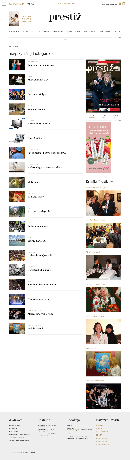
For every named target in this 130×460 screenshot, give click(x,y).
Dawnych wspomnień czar (95, 284)
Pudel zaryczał (35, 328)
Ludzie (25, 31)
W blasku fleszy (36, 196)
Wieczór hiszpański (93, 252)
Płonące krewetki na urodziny (96, 316)
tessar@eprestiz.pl (43, 435)
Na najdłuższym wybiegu (40, 299)
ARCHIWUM (99, 425)
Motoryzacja (14, 31)
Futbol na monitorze (38, 226)
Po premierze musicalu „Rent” (97, 188)
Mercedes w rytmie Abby (40, 313)
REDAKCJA (98, 428)
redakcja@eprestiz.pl (18, 437)
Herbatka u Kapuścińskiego (96, 220)
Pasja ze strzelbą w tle (39, 211)
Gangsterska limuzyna (39, 269)
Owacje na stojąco (37, 94)
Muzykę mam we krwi (39, 79)
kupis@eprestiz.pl (43, 427)
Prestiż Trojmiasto (102, 444)
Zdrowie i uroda (73, 31)
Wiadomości (105, 31)
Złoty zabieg (34, 182)
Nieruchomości (90, 31)
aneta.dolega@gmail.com (74, 429)
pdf (115, 116)
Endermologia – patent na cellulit (45, 167)
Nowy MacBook (36, 138)
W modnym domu (37, 108)
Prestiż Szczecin (101, 441)
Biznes (46, 31)
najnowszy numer (16, 4)
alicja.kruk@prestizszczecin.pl (46, 431)
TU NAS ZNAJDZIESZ (101, 431)
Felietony (117, 31)
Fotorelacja (58, 31)
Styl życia (36, 31)
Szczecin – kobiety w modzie (42, 284)
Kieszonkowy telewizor (39, 123)
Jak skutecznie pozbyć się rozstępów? (47, 152)
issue (103, 116)
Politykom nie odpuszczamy (42, 64)
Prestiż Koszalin (101, 438)
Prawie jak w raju (37, 240)
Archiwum (31, 4)
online (91, 116)
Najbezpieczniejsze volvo (40, 255)
